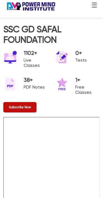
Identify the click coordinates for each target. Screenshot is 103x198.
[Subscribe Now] (20, 107)
